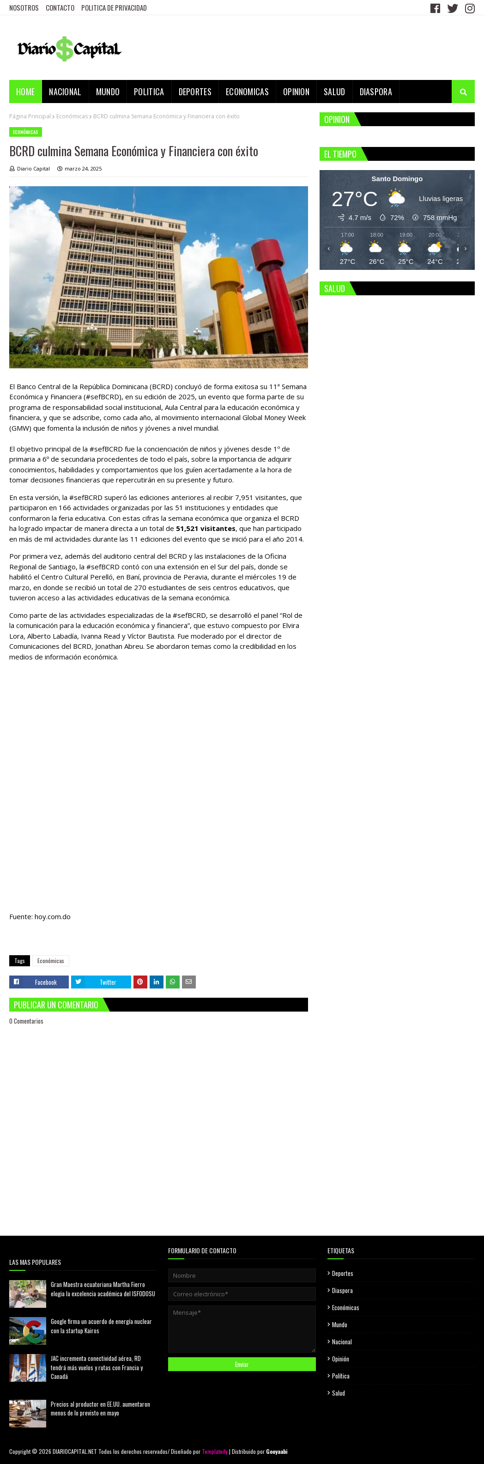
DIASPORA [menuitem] (376, 91)
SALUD (334, 288)
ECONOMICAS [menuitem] (247, 91)
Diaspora (342, 1290)
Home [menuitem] (25, 91)
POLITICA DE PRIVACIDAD (114, 7)
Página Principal (30, 116)
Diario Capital (33, 168)
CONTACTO (60, 7)
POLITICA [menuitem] (149, 91)
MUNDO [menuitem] (108, 91)
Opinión (340, 1358)
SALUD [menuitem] (334, 91)
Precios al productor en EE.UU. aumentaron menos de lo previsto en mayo (100, 1408)
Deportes (342, 1273)
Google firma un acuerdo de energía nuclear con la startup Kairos (101, 1326)
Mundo (339, 1324)
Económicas (72, 116)
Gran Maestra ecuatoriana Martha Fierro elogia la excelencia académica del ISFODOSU (103, 1289)
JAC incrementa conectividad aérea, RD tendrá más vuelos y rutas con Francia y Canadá (97, 1367)
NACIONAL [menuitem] (65, 91)
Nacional (342, 1341)
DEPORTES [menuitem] (195, 91)
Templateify (215, 1451)
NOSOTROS (24, 7)
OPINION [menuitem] (296, 91)
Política (341, 1375)
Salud (338, 1392)
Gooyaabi (277, 1451)
